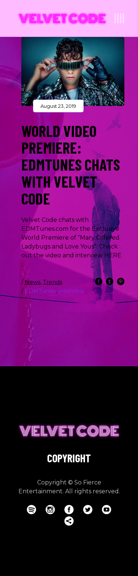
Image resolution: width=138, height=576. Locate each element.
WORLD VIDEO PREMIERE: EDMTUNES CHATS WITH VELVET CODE (70, 164)
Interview (71, 290)
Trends (52, 281)
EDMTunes (40, 290)
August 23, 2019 (58, 106)
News (32, 281)
